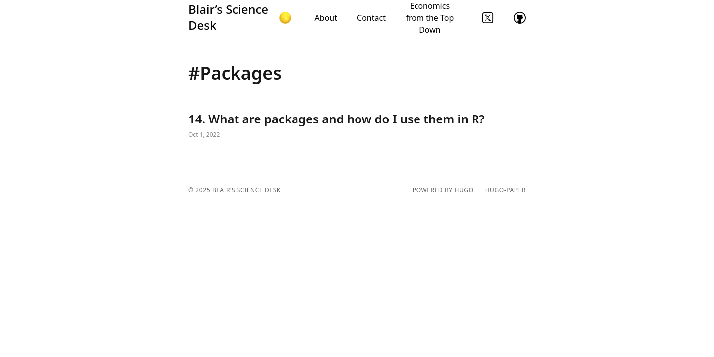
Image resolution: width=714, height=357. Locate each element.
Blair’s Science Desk (228, 17)
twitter (488, 18)
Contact (371, 17)
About (326, 17)
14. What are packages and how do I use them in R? (357, 126)
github (520, 18)
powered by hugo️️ (443, 190)
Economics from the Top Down (430, 17)
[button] (285, 18)
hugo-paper (505, 190)
